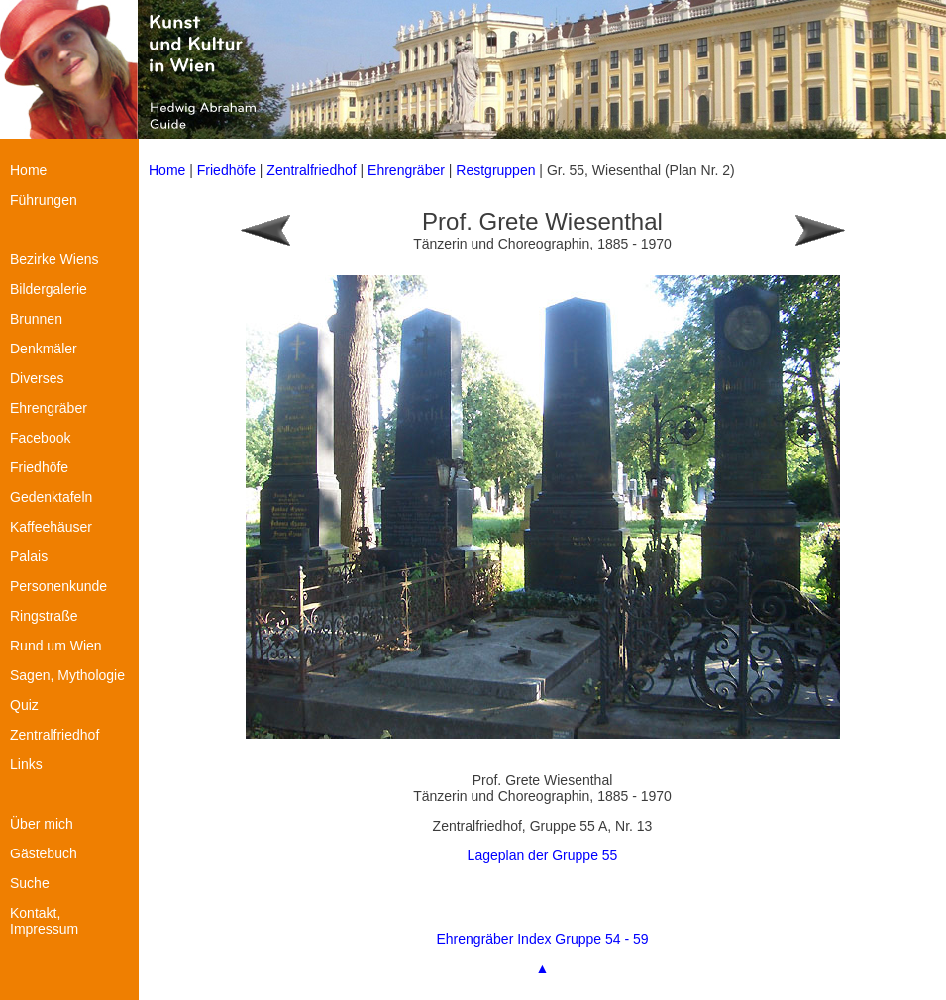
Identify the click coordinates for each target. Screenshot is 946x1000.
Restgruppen (495, 170)
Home (167, 170)
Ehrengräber (406, 170)
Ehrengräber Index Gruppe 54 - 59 (542, 939)
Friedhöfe (226, 170)
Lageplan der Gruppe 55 (543, 855)
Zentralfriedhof (311, 170)
